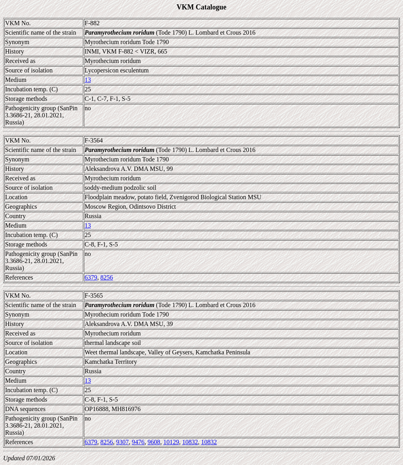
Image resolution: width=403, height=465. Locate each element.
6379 (91, 277)
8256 (106, 277)
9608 (154, 442)
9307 (122, 442)
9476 (138, 442)
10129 (171, 442)
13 (88, 79)
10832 (190, 442)
